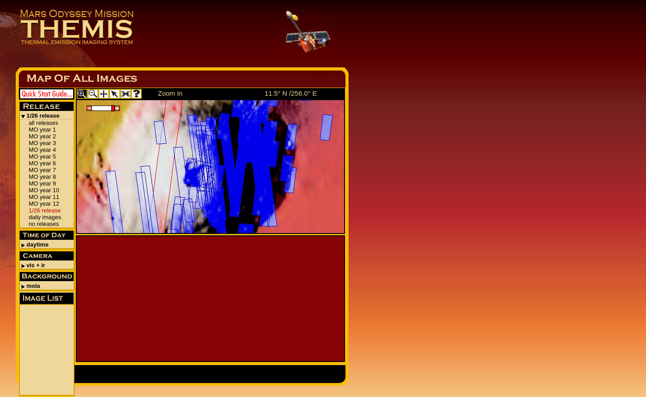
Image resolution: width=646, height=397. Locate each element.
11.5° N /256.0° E (291, 93)
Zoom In (170, 93)
